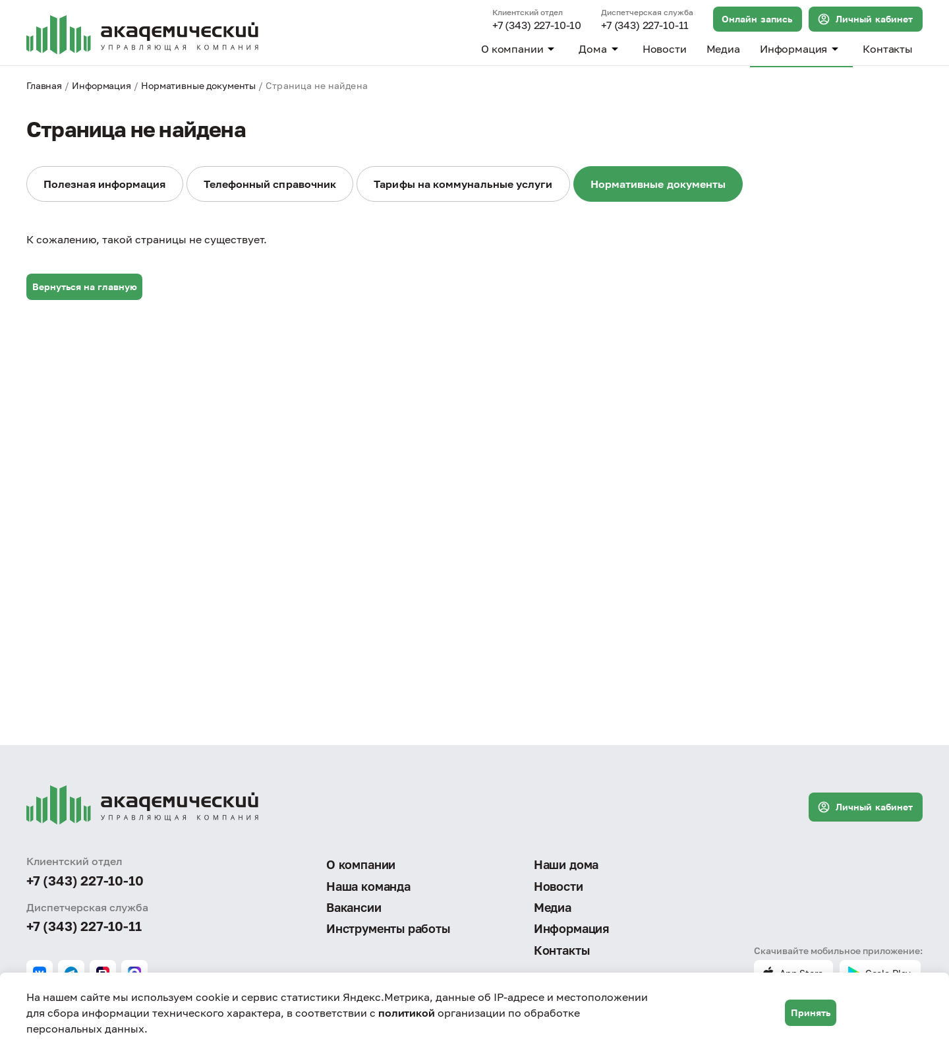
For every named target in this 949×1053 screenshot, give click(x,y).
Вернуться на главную (84, 286)
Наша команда (368, 886)
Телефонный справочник (270, 184)
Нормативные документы (198, 85)
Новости (665, 48)
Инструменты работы (388, 928)
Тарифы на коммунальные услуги (463, 184)
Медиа (723, 48)
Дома (600, 49)
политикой (406, 1012)
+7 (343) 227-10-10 (536, 25)
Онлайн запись (757, 18)
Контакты (888, 48)
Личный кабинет (865, 19)
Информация (801, 49)
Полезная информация (104, 184)
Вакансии (354, 907)
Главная (44, 85)
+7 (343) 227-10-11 (645, 25)
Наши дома (566, 864)
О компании (520, 49)
